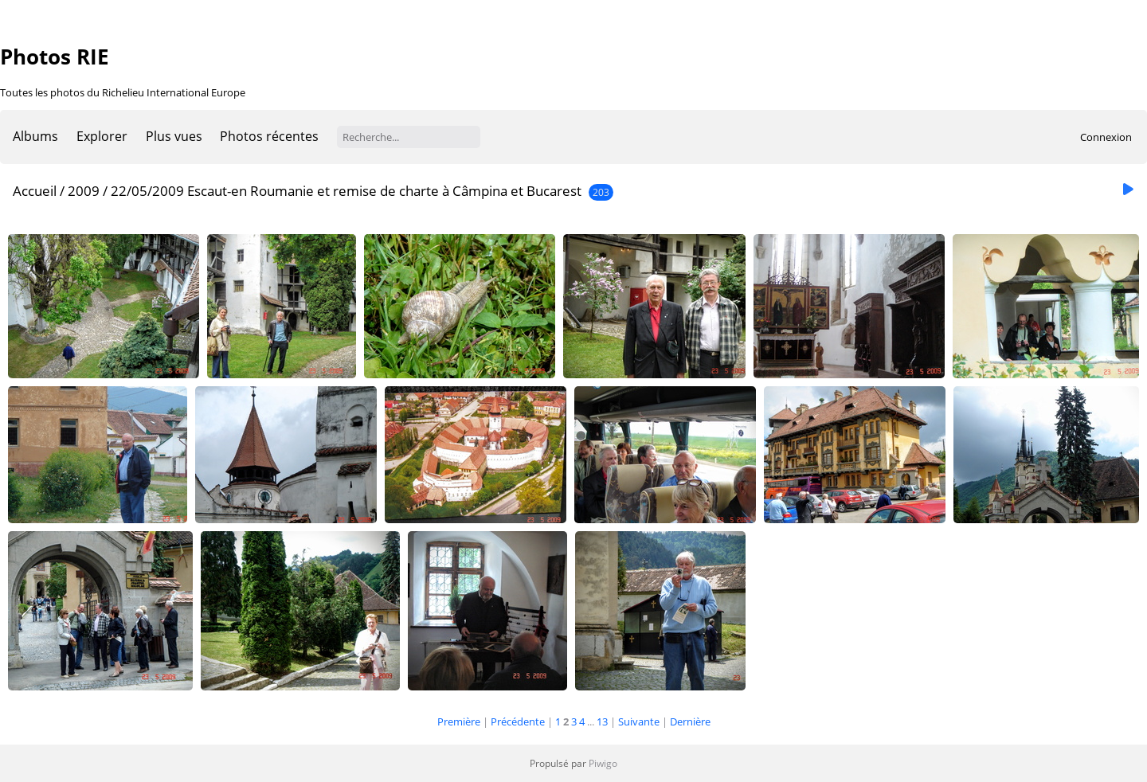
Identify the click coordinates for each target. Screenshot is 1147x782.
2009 (84, 191)
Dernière (690, 721)
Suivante (639, 721)
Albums (35, 136)
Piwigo (603, 763)
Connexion (1106, 137)
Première (458, 721)
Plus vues (174, 136)
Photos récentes (269, 136)
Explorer (101, 136)
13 (602, 721)
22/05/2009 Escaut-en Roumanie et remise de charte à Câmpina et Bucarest (346, 191)
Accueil (35, 191)
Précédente (518, 721)
